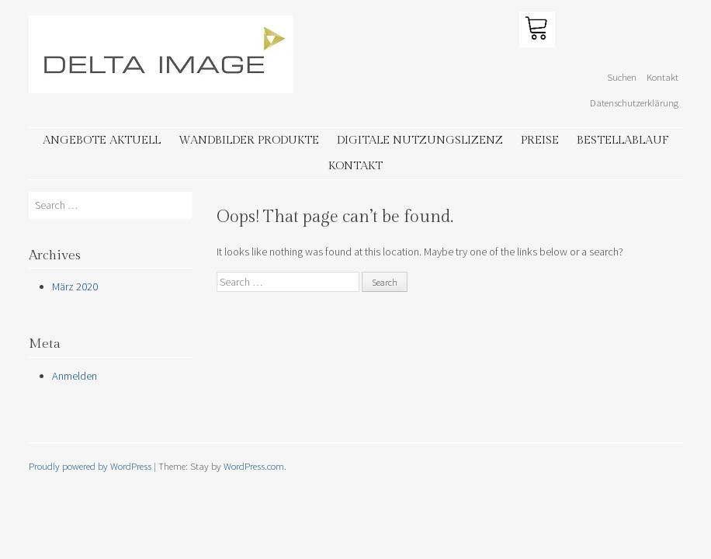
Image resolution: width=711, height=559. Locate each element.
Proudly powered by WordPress (90, 466)
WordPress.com (254, 466)
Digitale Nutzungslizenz (420, 140)
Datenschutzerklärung (634, 102)
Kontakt (662, 77)
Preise (540, 140)
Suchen (621, 77)
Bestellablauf (622, 140)
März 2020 (75, 286)
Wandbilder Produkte (249, 140)
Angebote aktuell (102, 140)
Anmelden (74, 376)
